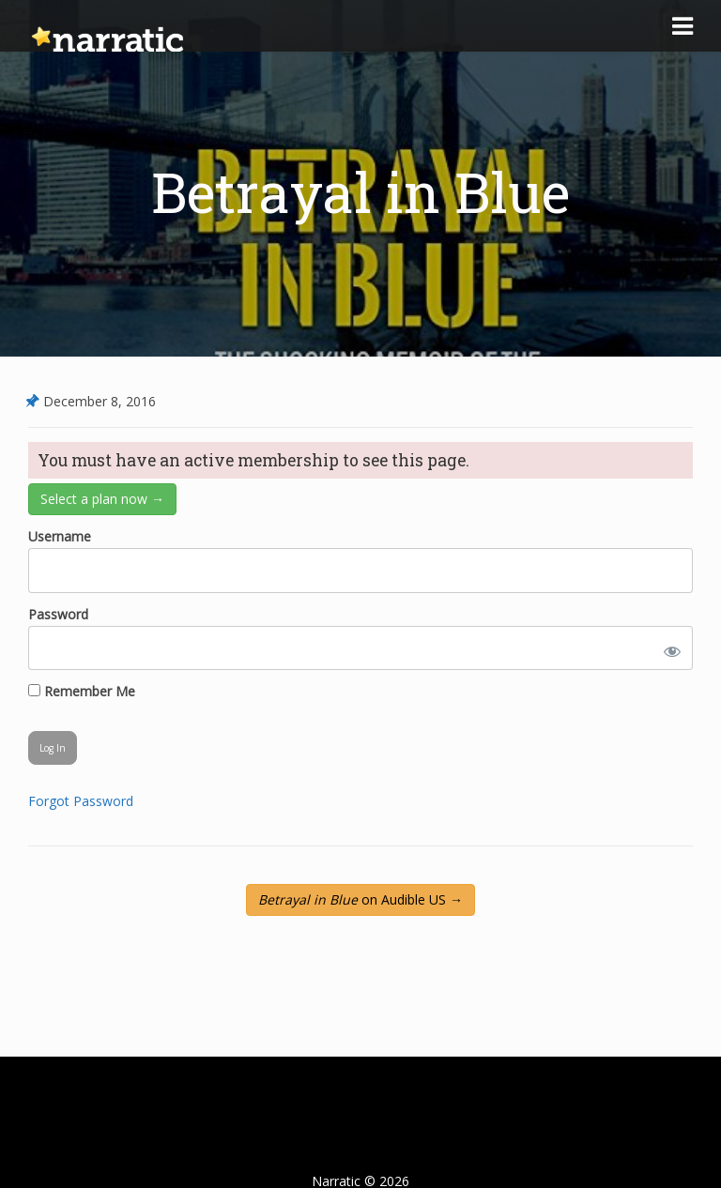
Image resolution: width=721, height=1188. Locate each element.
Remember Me (81, 691)
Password (58, 614)
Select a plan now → (102, 499)
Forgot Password (80, 801)
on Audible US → (360, 899)
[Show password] (668, 648)
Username (59, 536)
